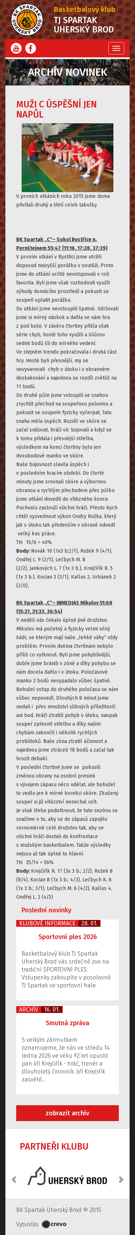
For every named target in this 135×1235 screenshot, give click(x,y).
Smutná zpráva (67, 1023)
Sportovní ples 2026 (68, 937)
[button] (14, 1175)
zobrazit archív (67, 1113)
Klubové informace (47, 923)
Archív (28, 1009)
